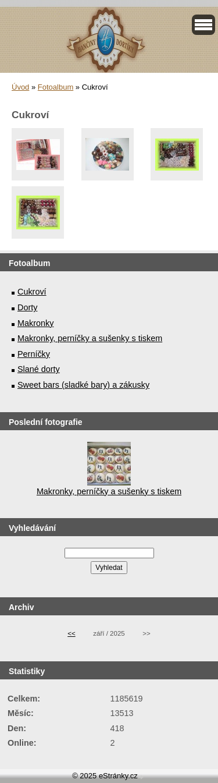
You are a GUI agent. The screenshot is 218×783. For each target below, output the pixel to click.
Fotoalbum (55, 87)
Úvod (20, 87)
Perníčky (33, 354)
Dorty (27, 307)
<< (71, 633)
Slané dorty (38, 369)
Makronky (35, 323)
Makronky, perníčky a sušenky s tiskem (89, 338)
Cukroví (32, 291)
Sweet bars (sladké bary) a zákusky (83, 384)
